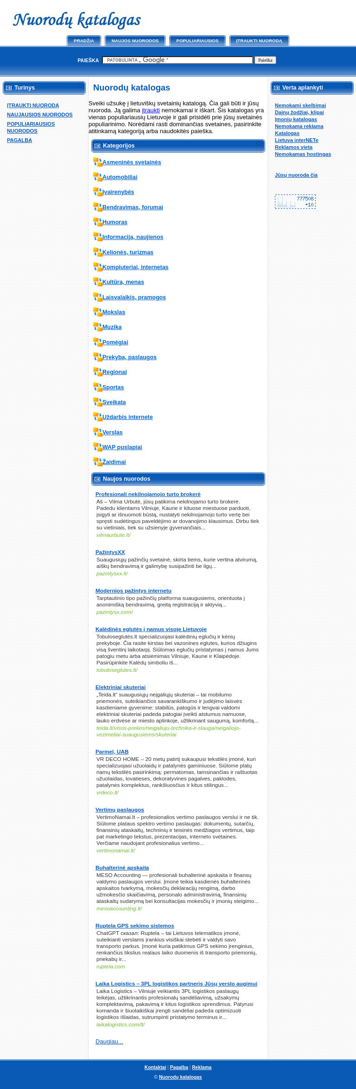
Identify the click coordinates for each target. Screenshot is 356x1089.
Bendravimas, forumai (132, 207)
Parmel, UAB (111, 751)
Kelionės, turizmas (127, 252)
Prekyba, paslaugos (129, 357)
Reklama (201, 1067)
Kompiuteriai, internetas (135, 267)
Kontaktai (155, 1067)
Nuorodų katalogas (180, 1077)
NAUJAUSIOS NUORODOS (40, 114)
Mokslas (113, 312)
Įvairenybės (118, 192)
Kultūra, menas (123, 282)
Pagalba (179, 1067)
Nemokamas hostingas (303, 154)
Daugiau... (109, 1041)
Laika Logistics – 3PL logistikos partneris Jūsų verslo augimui (176, 983)
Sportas (113, 387)
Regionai (114, 372)
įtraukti (151, 110)
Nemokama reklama (299, 126)
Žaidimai (114, 462)
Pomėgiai (115, 342)
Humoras (114, 222)
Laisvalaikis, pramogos (134, 297)
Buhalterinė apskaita (122, 867)
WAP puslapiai (122, 447)
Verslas (112, 432)
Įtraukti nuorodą (259, 40)
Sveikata (114, 402)
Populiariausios (197, 40)
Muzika (112, 327)
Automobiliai (119, 177)
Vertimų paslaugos (119, 809)
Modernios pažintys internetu (133, 590)
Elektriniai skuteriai (120, 687)
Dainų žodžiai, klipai (299, 112)
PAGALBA (19, 140)
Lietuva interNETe (296, 140)
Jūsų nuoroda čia (296, 175)
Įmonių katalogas (296, 119)
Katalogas (287, 133)
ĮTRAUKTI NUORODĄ (33, 105)
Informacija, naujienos (132, 237)
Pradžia (84, 40)
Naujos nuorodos (135, 40)
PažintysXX (110, 552)
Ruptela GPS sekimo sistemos (134, 925)
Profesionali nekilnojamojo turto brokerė (148, 494)
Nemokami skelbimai (300, 105)
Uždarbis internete (127, 417)
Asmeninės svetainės (131, 162)
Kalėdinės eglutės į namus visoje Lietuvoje (151, 629)
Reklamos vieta (293, 147)
